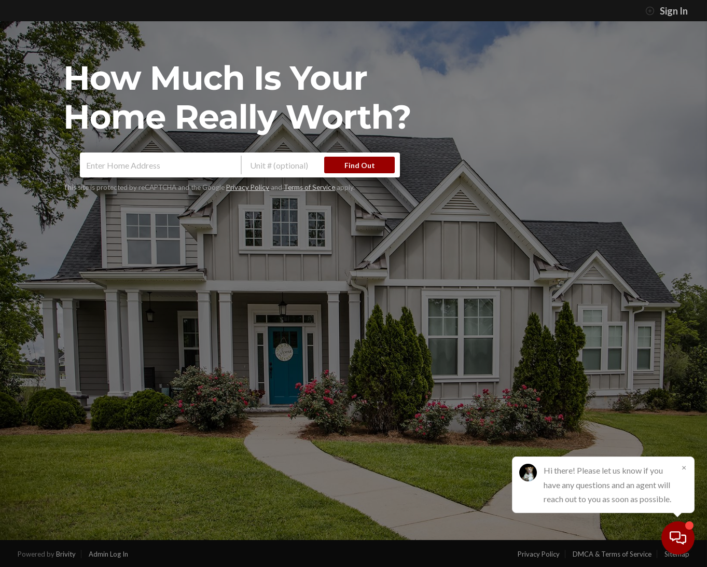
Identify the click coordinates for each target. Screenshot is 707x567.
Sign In (666, 11)
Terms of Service (309, 187)
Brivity (66, 554)
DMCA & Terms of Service (612, 554)
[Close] (684, 467)
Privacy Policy (247, 187)
